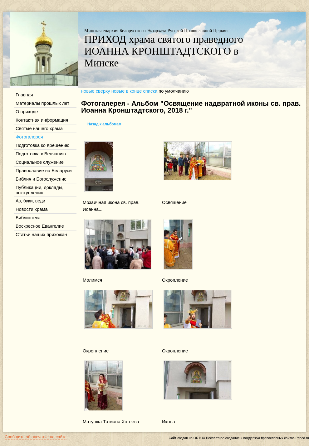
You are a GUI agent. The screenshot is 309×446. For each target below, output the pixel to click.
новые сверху (95, 91)
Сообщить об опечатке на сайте (35, 436)
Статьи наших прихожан (41, 234)
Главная (24, 94)
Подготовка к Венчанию (41, 153)
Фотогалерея (29, 136)
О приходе (27, 111)
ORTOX (199, 438)
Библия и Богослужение (41, 179)
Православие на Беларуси (44, 170)
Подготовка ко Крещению (42, 145)
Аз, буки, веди (30, 200)
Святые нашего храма (39, 128)
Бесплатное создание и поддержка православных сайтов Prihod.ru (257, 438)
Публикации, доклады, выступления (39, 190)
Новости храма (32, 209)
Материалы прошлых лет (42, 103)
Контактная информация (42, 120)
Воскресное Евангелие (40, 226)
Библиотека (28, 217)
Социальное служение (40, 162)
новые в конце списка (134, 91)
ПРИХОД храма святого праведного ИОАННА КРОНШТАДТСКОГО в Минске (163, 51)
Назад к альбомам (104, 124)
